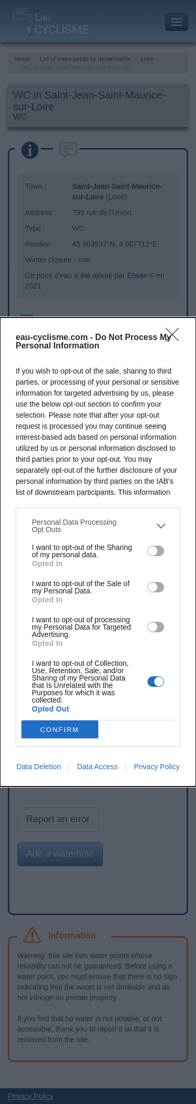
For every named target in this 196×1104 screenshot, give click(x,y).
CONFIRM (59, 730)
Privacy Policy (156, 766)
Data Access (97, 766)
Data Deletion (39, 766)
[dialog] (98, 552)
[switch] (155, 551)
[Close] (176, 338)
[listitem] (98, 525)
